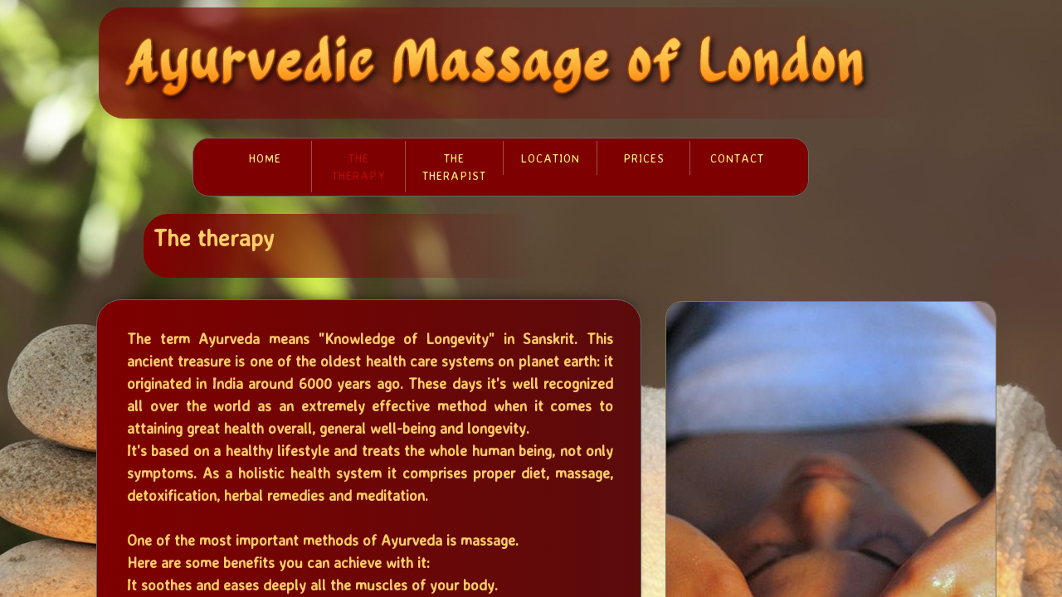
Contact (737, 158)
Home (265, 158)
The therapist (454, 166)
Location (550, 158)
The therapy (359, 166)
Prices (644, 158)
